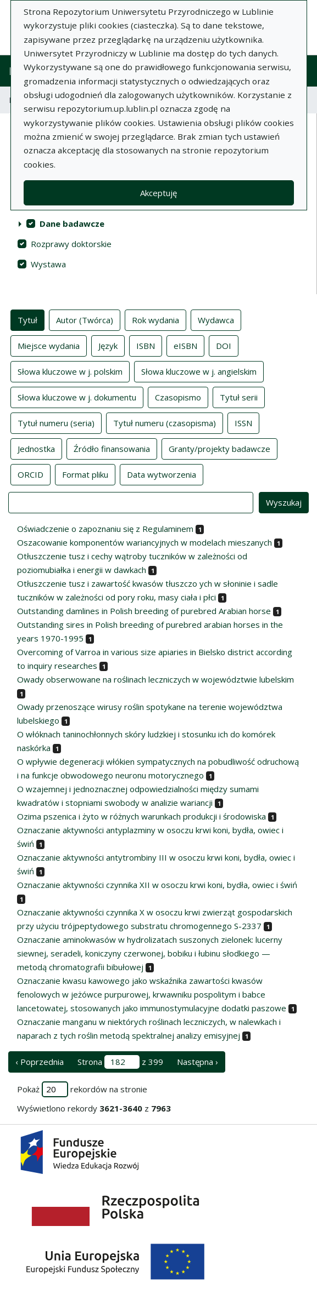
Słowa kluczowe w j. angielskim (199, 371)
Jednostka (36, 448)
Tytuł (27, 319)
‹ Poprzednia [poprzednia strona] (39, 1061)
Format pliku (85, 474)
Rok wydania (155, 319)
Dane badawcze (72, 223)
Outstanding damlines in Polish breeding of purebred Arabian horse (144, 610)
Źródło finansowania (112, 448)
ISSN (243, 422)
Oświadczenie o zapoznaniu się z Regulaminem (105, 528)
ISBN (145, 345)
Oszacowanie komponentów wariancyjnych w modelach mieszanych (144, 542)
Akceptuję (158, 192)
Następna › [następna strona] (197, 1061)
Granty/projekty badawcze (219, 448)
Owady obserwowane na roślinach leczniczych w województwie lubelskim (155, 679)
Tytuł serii (239, 397)
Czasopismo (178, 397)
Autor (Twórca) (84, 319)
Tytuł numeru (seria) (56, 422)
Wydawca (216, 319)
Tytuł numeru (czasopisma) (164, 422)
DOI (223, 345)
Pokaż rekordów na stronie (82, 1089)
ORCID (30, 474)
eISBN (185, 345)
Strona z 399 (120, 1062)
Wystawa (48, 264)
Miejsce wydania (49, 345)
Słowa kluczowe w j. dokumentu (77, 397)
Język (108, 345)
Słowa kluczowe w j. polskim (70, 371)
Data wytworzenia (161, 474)
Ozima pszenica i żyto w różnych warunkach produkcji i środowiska (141, 816)
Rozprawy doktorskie (71, 243)
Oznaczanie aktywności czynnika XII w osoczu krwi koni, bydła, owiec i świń (157, 884)
